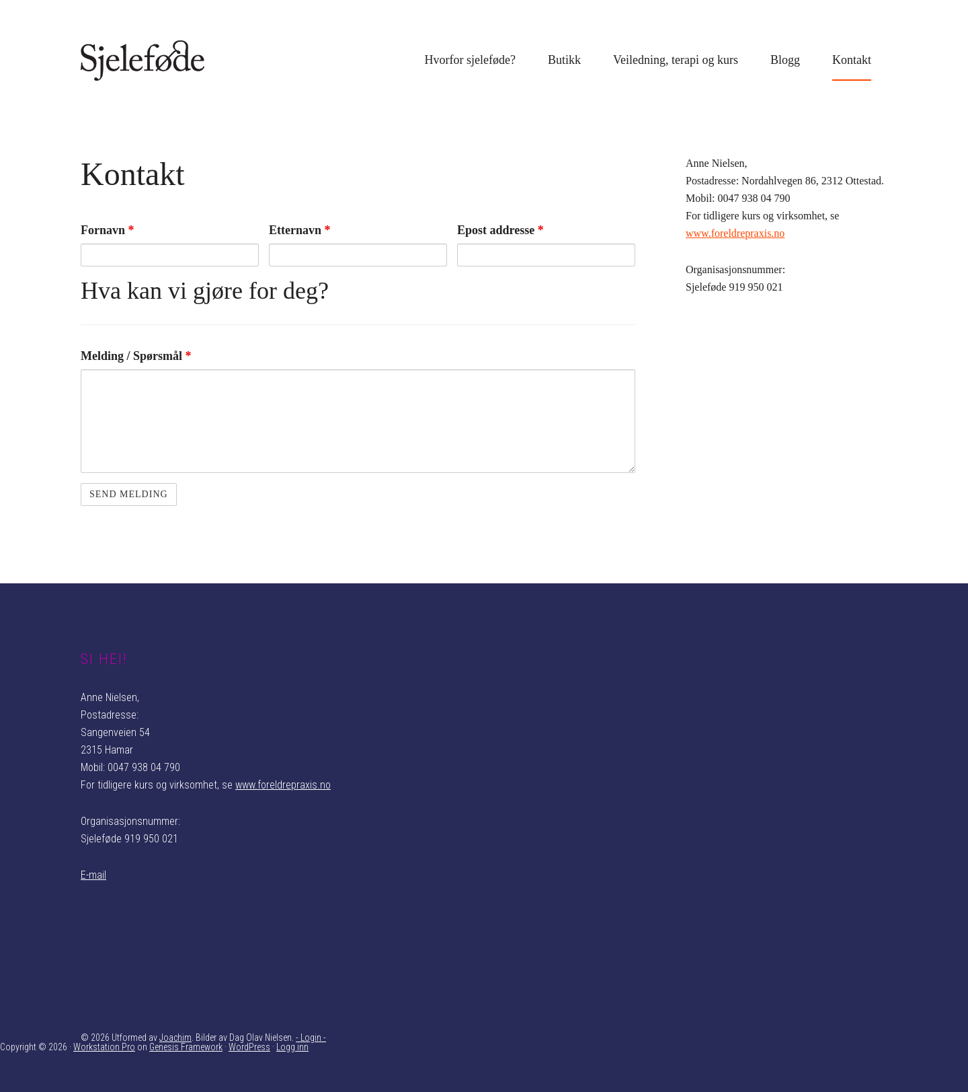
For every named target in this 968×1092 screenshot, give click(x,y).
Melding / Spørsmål (136, 356)
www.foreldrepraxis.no (735, 233)
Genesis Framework (186, 1047)
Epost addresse (500, 230)
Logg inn (292, 1047)
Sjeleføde (181, 60)
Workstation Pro (104, 1047)
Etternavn (300, 230)
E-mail (93, 875)
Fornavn (107, 230)
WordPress (249, 1047)
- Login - (311, 1037)
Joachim (175, 1037)
